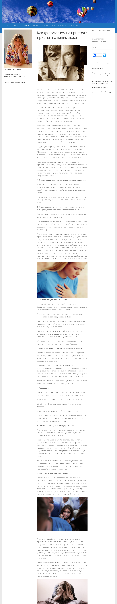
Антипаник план (97, 68)
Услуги (14, 25)
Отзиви (70, 25)
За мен (7, 25)
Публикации (25, 25)
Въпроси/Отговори (59, 25)
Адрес (78, 25)
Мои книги (45, 25)
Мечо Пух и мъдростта (100, 87)
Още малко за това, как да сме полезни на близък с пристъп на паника (102, 75)
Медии (35, 25)
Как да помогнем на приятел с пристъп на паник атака (102, 82)
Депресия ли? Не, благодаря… (102, 92)
